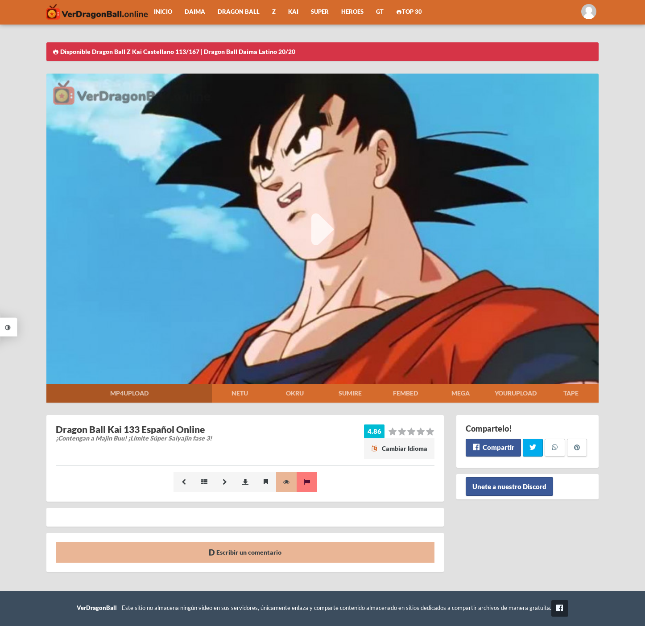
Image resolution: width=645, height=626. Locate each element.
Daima (195, 11)
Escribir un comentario (245, 552)
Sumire (350, 393)
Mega (460, 393)
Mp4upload (129, 393)
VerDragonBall (97, 608)
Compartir (493, 447)
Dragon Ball (239, 11)
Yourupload (516, 393)
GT (380, 11)
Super (320, 11)
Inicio (163, 11)
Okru (295, 393)
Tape (571, 393)
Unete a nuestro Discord (509, 486)
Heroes (352, 11)
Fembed (405, 393)
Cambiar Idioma (399, 448)
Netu (240, 393)
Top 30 (409, 11)
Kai (293, 11)
